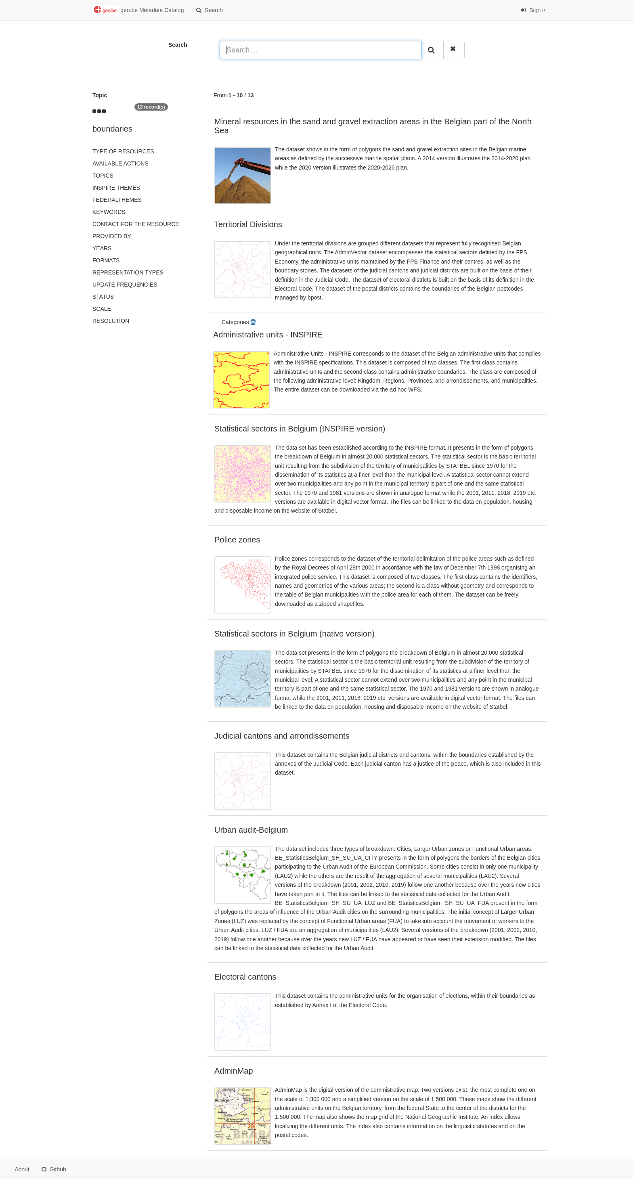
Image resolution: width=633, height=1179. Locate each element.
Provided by (111, 236)
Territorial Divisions (248, 224)
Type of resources (123, 151)
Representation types (127, 272)
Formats (105, 260)
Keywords (109, 212)
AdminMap (233, 1070)
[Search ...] (320, 50)
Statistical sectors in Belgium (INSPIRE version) (299, 428)
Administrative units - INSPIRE (268, 334)
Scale (101, 309)
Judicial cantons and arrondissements (282, 735)
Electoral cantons (245, 976)
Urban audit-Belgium (251, 829)
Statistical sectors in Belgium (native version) (294, 633)
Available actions (120, 163)
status (103, 296)
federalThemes (117, 200)
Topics (102, 175)
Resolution (110, 321)
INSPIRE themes (116, 187)
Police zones (237, 539)
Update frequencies (124, 284)
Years (101, 248)
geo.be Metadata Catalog (138, 10)
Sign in (533, 10)
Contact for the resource (135, 224)
